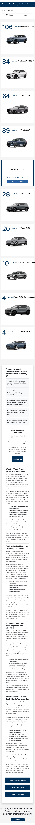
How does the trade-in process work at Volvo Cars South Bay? (17, 421)
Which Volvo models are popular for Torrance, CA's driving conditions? (17, 393)
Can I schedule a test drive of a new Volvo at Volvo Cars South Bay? (17, 412)
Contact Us (17, 459)
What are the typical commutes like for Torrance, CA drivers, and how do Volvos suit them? (17, 402)
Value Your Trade (17, 181)
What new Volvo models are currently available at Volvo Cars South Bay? (16, 383)
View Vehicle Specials (17, 780)
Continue (17, 819)
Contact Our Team (17, 794)
